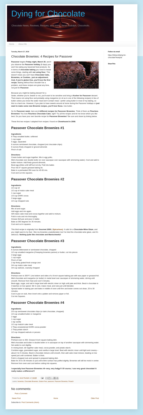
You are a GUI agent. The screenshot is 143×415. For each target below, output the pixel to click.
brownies (21, 381)
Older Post (95, 398)
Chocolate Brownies (31, 381)
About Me (22, 44)
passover (51, 381)
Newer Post (16, 398)
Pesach (70, 381)
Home (11, 44)
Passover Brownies (61, 381)
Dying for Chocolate (48, 13)
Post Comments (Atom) (30, 402)
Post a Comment (21, 394)
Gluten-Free (43, 381)
